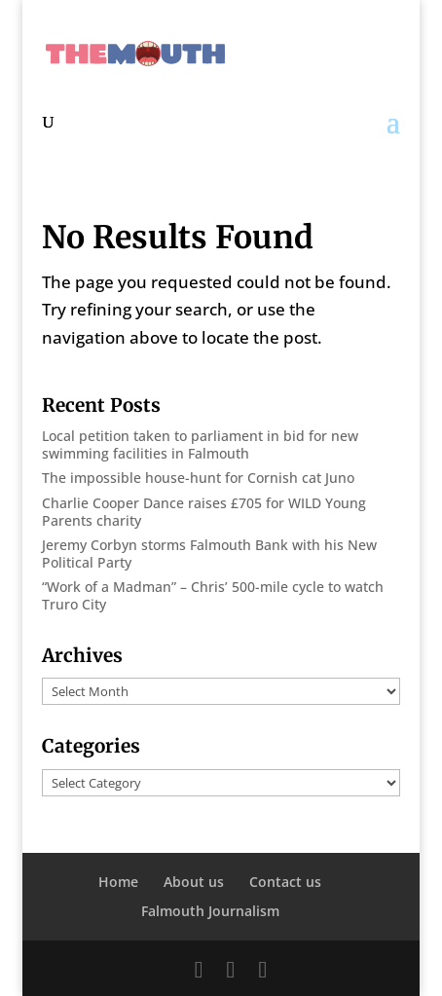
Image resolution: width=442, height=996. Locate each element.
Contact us (285, 881)
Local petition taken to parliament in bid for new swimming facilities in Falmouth (200, 444)
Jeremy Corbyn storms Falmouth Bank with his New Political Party (209, 553)
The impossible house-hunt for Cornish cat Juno (198, 477)
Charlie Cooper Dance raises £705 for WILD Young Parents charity (204, 512)
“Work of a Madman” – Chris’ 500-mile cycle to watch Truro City (213, 595)
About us (194, 881)
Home (118, 881)
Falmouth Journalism (210, 911)
